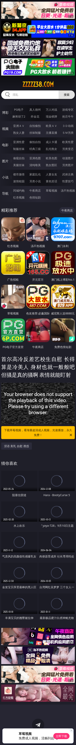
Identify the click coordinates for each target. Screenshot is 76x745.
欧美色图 (51, 158)
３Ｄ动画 (68, 126)
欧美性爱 (68, 142)
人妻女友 (51, 174)
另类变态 (68, 149)
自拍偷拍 (35, 126)
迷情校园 (19, 181)
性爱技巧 (68, 181)
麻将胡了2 (18, 116)
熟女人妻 (19, 133)
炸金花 (35, 116)
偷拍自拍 (35, 142)
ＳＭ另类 (68, 133)
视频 (5, 128)
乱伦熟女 (51, 149)
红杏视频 (19, 197)
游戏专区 (68, 109)
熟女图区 (51, 165)
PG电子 (19, 109)
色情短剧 (35, 197)
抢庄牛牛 (68, 116)
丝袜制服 (35, 133)
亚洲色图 (35, 158)
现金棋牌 (51, 116)
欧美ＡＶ (51, 126)
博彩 (5, 112)
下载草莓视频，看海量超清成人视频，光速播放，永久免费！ (38, 432)
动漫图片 (68, 158)
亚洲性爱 (19, 142)
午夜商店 (35, 190)
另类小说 (35, 181)
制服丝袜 (19, 149)
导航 (5, 193)
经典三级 (35, 149)
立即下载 (61, 736)
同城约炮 (19, 190)
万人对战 (51, 109)
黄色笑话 (51, 181)
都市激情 (19, 174)
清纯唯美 (35, 165)
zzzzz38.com (38, 84)
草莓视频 (51, 190)
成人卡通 (51, 142)
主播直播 (51, 133)
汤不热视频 (68, 190)
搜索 (67, 95)
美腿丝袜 (19, 165)
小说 (5, 177)
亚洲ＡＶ (19, 126)
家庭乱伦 (35, 174)
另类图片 (68, 165)
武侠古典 (68, 174)
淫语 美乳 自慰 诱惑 (16, 446)
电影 (5, 145)
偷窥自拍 (19, 158)
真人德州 (35, 109)
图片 (5, 161)
